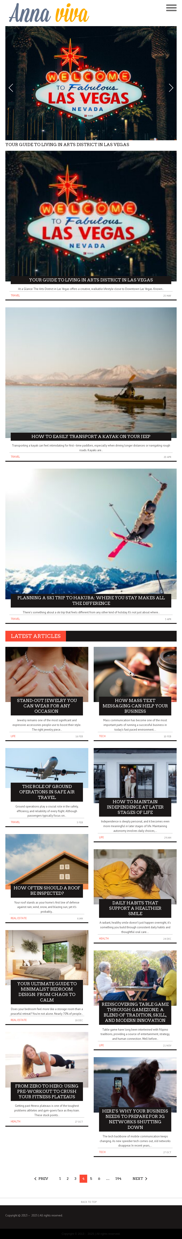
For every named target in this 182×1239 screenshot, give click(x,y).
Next (138, 1178)
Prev (43, 1178)
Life (13, 736)
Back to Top (89, 1201)
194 (118, 1178)
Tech (102, 736)
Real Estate (19, 918)
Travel (15, 295)
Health (15, 1121)
